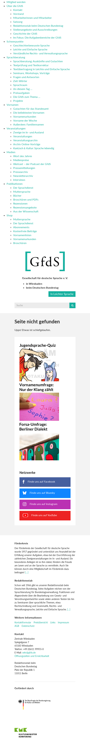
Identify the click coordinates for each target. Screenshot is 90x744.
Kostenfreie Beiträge (25, 231)
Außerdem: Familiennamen (28, 124)
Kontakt (17, 9)
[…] (26, 572)
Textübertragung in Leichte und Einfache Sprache (41, 69)
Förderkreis (21, 543)
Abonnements (21, 227)
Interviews (19, 179)
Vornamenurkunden (24, 116)
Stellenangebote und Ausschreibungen (35, 29)
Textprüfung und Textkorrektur (31, 65)
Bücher (17, 195)
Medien (11, 152)
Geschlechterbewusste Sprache (31, 45)
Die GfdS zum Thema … (26, 96)
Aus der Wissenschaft (25, 211)
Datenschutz (28, 625)
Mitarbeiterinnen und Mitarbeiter (32, 17)
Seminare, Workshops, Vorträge (31, 73)
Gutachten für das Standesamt (31, 108)
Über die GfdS (15, 5)
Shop (10, 215)
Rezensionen (20, 203)
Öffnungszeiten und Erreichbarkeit (32, 656)
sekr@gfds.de (29, 652)
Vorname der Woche (25, 120)
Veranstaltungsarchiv (25, 140)
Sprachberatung (16, 57)
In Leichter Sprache (62, 294)
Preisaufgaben (21, 92)
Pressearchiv (20, 171)
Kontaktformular (23, 622)
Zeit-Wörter (20, 80)
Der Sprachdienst (23, 187)
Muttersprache (21, 191)
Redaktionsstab (23, 580)
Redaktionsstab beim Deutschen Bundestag (38, 25)
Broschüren (20, 242)
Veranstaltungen (16, 128)
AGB (17, 625)
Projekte (18, 100)
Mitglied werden (16, 1)
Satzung (17, 21)
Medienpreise (21, 160)
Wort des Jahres (22, 156)
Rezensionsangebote (25, 207)
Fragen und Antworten (26, 77)
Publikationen (15, 183)
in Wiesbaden (34, 283)
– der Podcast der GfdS (32, 163)
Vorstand (18, 13)
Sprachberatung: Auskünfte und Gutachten (38, 61)
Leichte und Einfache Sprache (30, 49)
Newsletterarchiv (23, 175)
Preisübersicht (41, 622)
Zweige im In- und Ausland (28, 132)
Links (52, 622)
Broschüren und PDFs (25, 199)
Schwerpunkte (15, 41)
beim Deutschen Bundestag (42, 287)
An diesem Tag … (22, 88)
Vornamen (12, 104)
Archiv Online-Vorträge (26, 144)
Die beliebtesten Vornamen (28, 112)
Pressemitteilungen (24, 167)
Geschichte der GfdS (25, 33)
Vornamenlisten (22, 235)
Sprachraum (20, 84)
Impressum (63, 622)
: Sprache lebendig (33, 148)
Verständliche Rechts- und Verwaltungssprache (40, 53)
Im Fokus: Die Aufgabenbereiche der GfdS (37, 37)
